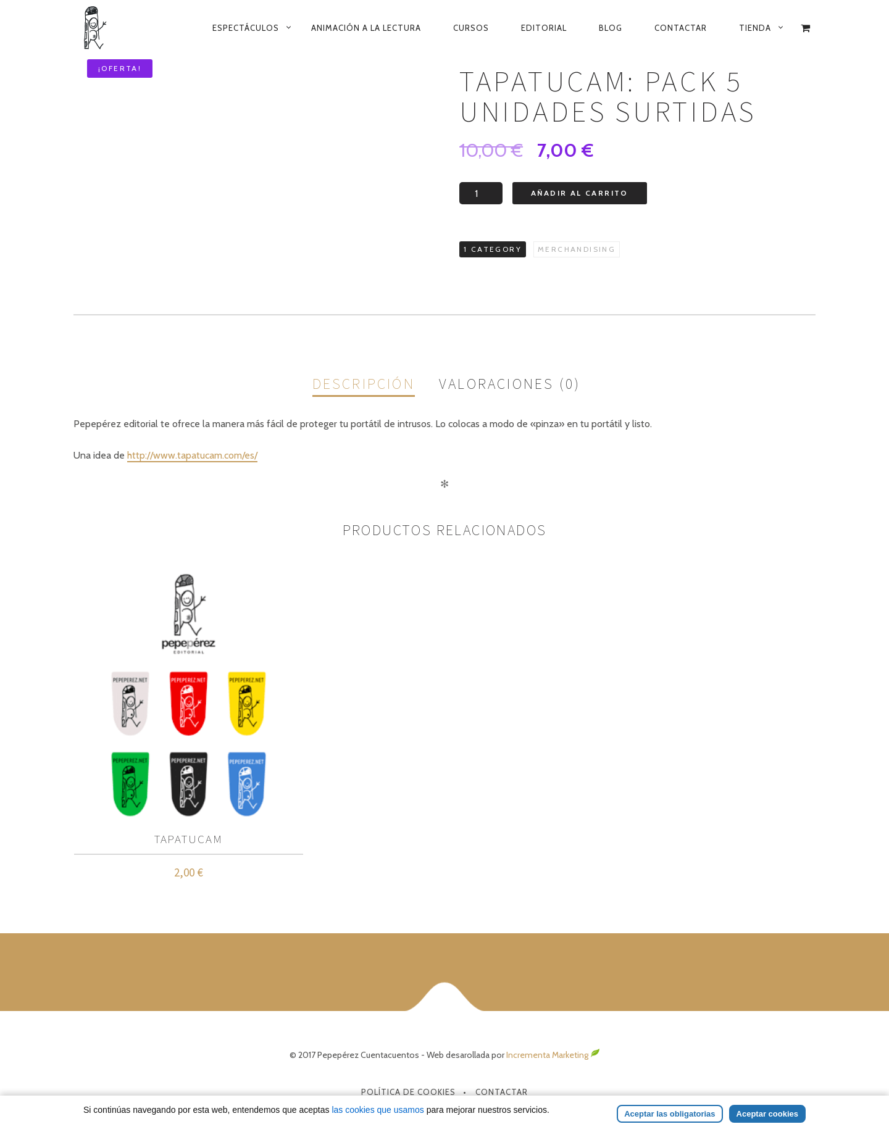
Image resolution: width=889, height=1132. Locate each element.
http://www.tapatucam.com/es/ (192, 455)
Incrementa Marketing (553, 1054)
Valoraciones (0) (509, 383)
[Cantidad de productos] (481, 193)
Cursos (471, 28)
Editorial (544, 28)
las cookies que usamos (378, 1110)
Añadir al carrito (579, 193)
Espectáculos (245, 28)
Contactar (680, 28)
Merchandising (577, 249)
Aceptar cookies (767, 1113)
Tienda (755, 28)
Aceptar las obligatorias (669, 1113)
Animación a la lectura (366, 28)
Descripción (363, 383)
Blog (610, 28)
